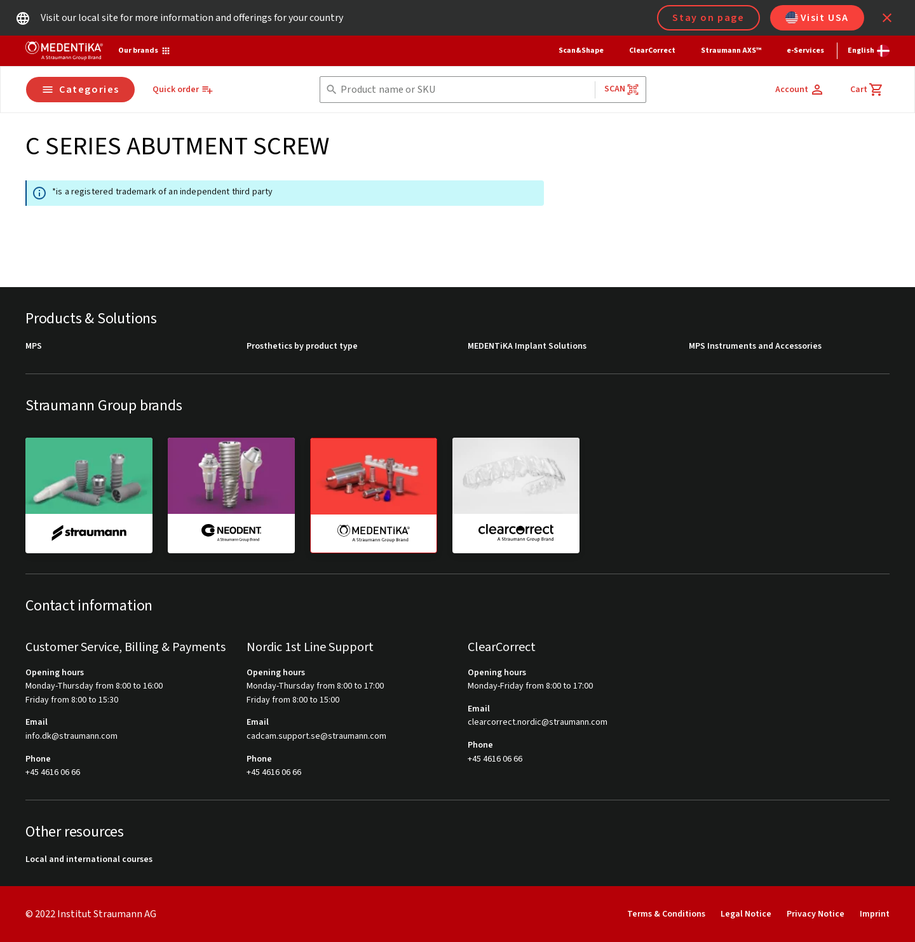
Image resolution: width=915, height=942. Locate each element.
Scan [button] (622, 89)
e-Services (805, 50)
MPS (33, 346)
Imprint (875, 914)
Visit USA (817, 18)
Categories (80, 90)
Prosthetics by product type (302, 346)
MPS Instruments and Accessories (755, 346)
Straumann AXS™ (731, 50)
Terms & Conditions (666, 914)
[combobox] (465, 90)
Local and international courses (88, 860)
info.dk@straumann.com (71, 736)
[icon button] (887, 17)
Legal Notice (746, 914)
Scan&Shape (581, 50)
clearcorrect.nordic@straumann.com (537, 723)
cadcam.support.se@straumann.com (316, 736)
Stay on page (708, 18)
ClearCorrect (652, 50)
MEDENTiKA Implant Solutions (527, 346)
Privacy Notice (815, 914)
